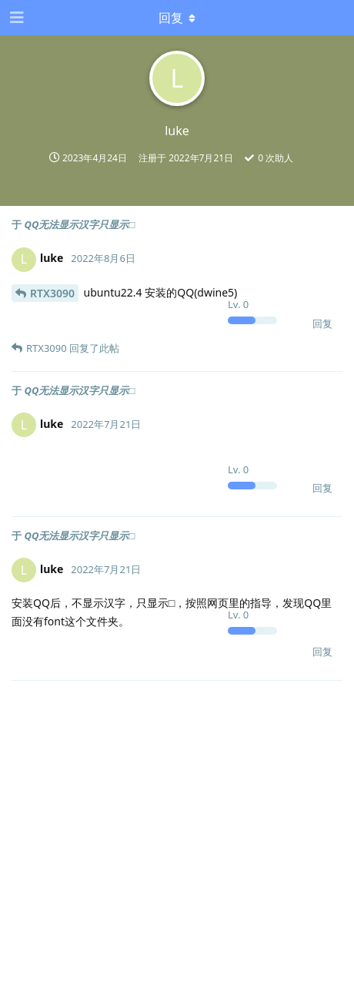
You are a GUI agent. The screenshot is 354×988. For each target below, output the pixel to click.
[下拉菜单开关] (177, 17)
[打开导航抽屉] (15, 17)
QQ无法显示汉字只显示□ (79, 224)
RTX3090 (52, 293)
